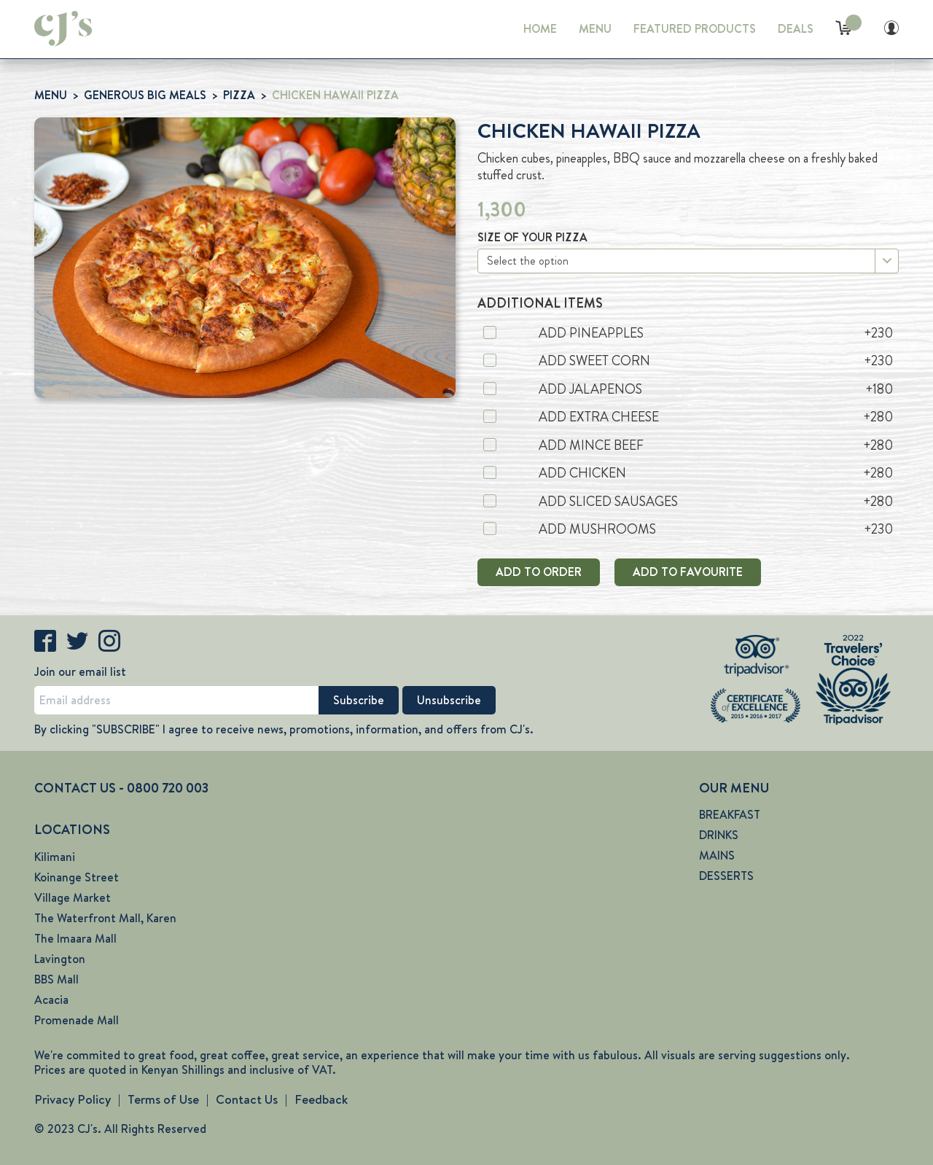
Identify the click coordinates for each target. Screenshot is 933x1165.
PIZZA (239, 95)
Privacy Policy (72, 1099)
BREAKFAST (729, 814)
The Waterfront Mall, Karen (105, 918)
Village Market (72, 897)
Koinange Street (76, 877)
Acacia (51, 1000)
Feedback (321, 1099)
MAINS (717, 855)
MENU (595, 28)
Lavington (59, 959)
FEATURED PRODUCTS (694, 28)
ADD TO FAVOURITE (688, 572)
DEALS (795, 28)
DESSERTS (726, 876)
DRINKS (718, 835)
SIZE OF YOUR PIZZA (532, 237)
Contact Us (247, 1099)
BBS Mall (56, 979)
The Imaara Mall (75, 938)
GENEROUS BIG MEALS (145, 95)
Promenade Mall (76, 1020)
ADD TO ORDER (539, 572)
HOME (540, 28)
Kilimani (54, 857)
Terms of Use (163, 1099)
